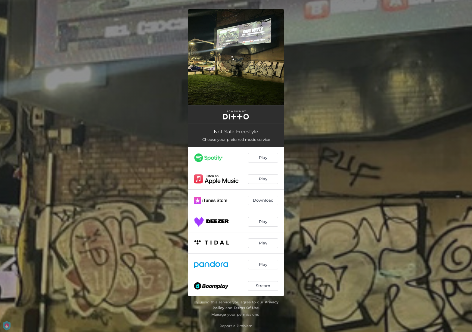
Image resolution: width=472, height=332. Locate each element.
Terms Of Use (246, 308)
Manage (218, 314)
